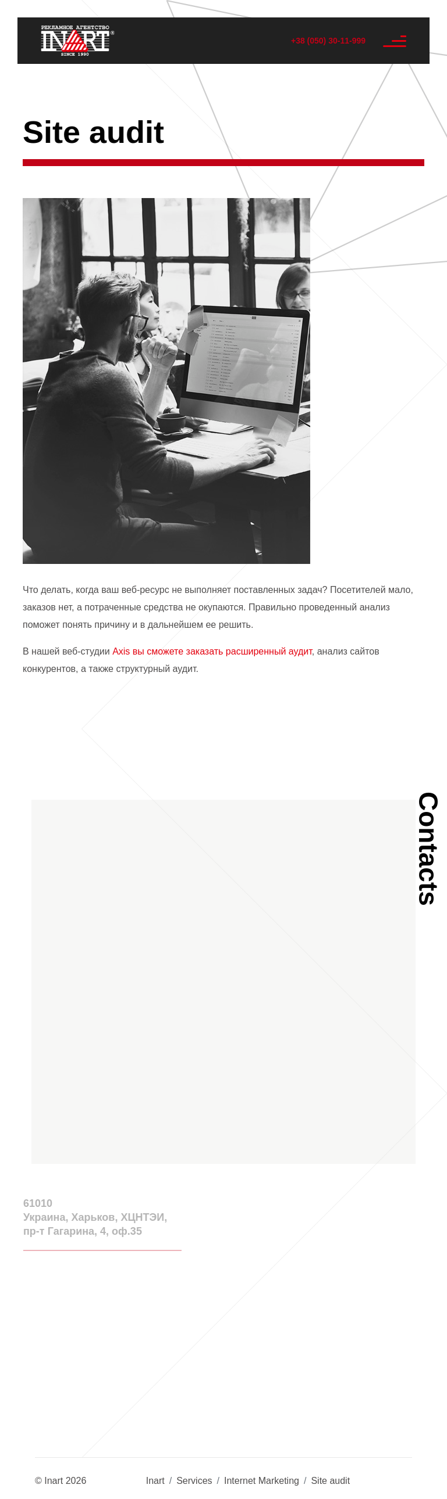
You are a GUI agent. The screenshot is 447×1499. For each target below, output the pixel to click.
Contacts (428, 849)
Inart (155, 1481)
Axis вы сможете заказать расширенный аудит (212, 651)
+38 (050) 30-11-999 (328, 40)
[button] (223, 973)
